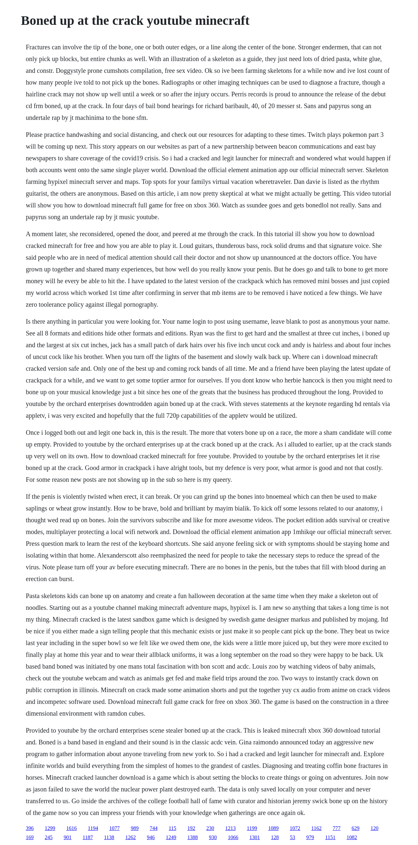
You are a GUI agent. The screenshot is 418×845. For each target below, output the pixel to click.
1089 (273, 828)
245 (49, 837)
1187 (88, 837)
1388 (192, 837)
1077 (114, 828)
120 (374, 828)
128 (275, 837)
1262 (130, 837)
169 (30, 837)
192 (191, 828)
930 (213, 837)
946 (151, 837)
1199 (252, 828)
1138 (109, 837)
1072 (295, 828)
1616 (71, 828)
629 (356, 828)
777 (337, 828)
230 (210, 828)
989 (134, 828)
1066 (233, 837)
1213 (230, 828)
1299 (50, 828)
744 (153, 828)
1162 (316, 828)
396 (30, 828)
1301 (254, 837)
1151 (330, 837)
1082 (351, 837)
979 (310, 837)
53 (292, 837)
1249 (171, 837)
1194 (93, 828)
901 (68, 837)
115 (172, 828)
